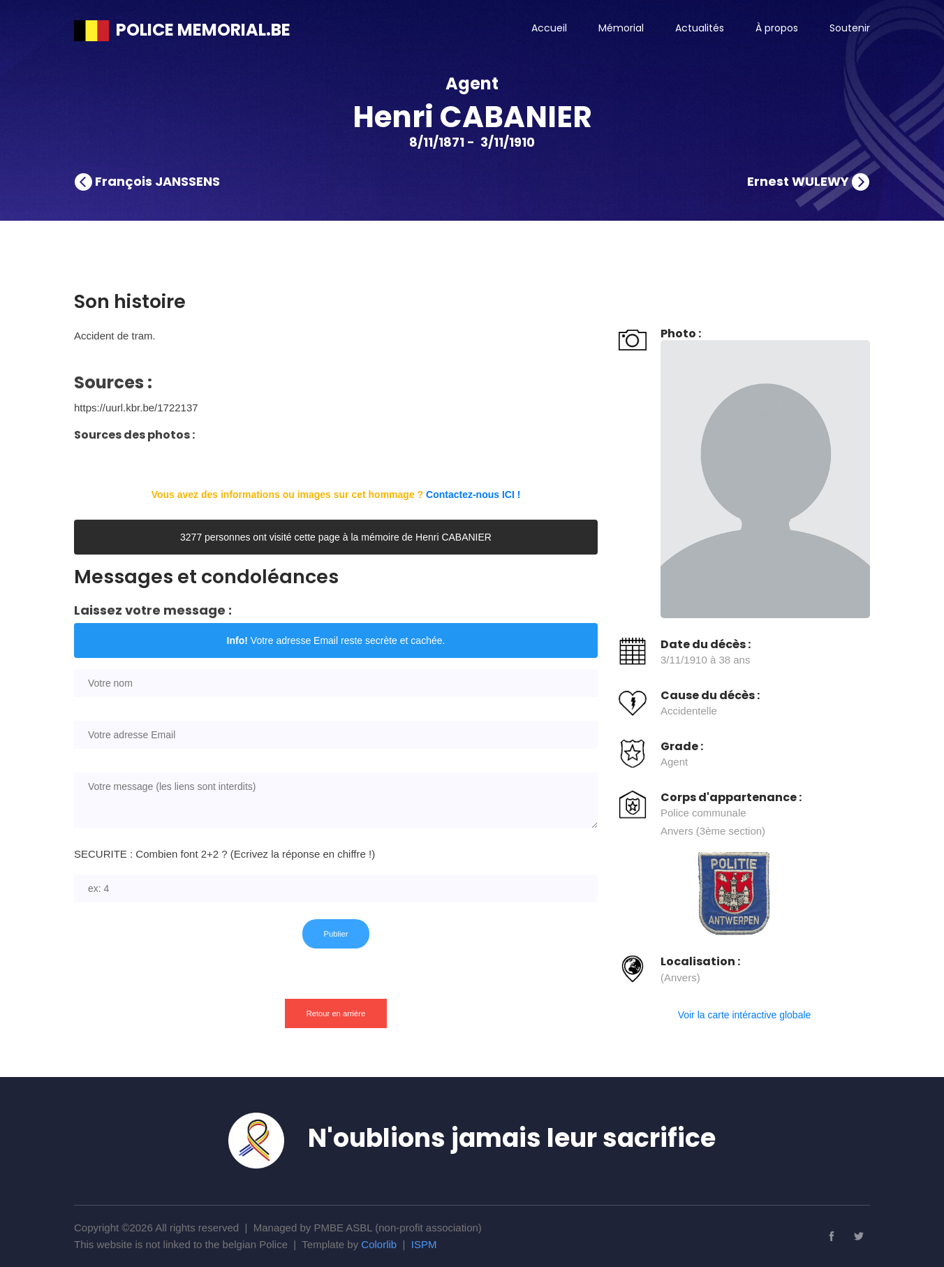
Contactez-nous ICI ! (473, 494)
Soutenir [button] (849, 28)
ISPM (424, 1244)
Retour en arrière (336, 1013)
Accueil (549, 28)
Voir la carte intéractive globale (744, 1014)
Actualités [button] (699, 28)
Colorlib (379, 1244)
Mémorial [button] (621, 28)
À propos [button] (776, 28)
